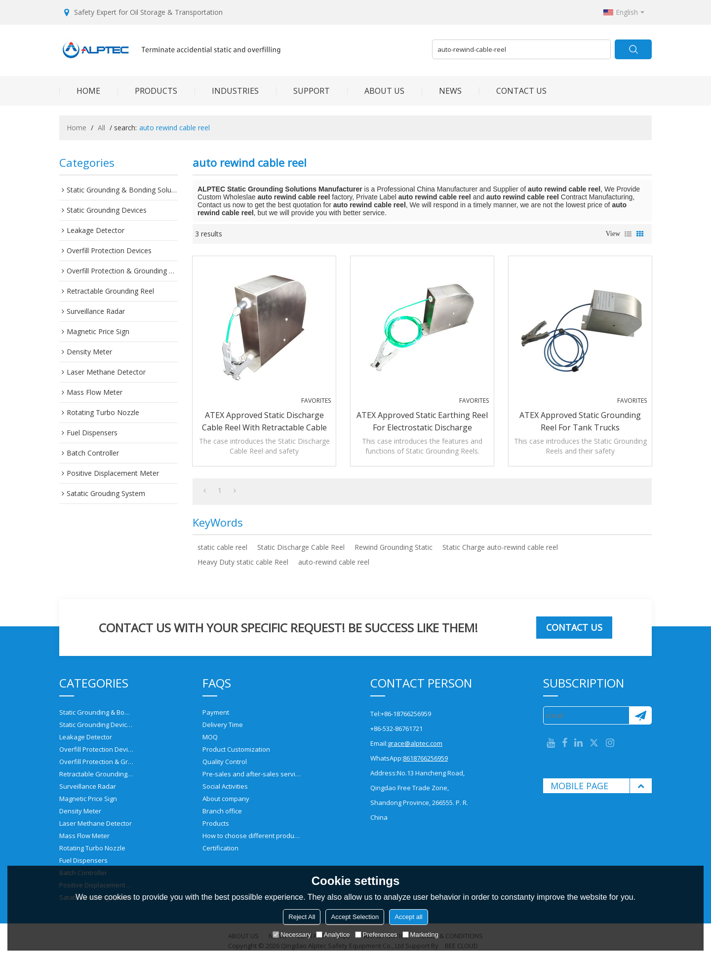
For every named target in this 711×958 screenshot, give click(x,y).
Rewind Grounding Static (394, 547)
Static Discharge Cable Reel (301, 547)
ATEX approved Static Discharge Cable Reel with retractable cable (264, 421)
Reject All (301, 916)
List (628, 234)
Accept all (408, 916)
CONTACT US (513, 90)
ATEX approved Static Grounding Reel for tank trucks (580, 421)
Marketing (420, 934)
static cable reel (222, 547)
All (101, 127)
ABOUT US (375, 90)
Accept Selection (355, 916)
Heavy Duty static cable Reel (243, 562)
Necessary (292, 934)
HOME (79, 90)
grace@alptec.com (415, 743)
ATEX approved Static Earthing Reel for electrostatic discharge (422, 421)
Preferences (376, 934)
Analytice (333, 934)
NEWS (442, 90)
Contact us (574, 627)
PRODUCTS (147, 90)
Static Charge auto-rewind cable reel (500, 547)
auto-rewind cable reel (333, 562)
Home (76, 127)
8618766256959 (425, 758)
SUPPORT (303, 90)
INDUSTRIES (227, 90)
